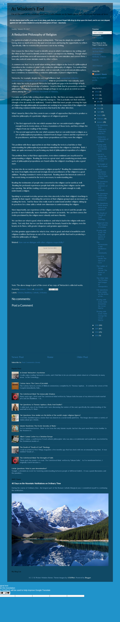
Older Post (82, 357)
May (99, 108)
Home (50, 357)
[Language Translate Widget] (102, 32)
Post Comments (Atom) (31, 362)
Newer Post (18, 357)
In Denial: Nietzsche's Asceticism (32, 373)
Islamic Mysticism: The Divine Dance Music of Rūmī (102, 174)
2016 (97, 325)
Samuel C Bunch (100, 74)
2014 (97, 332)
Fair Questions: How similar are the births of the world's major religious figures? (50, 415)
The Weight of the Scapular (102, 165)
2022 (97, 92)
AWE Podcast (97, 66)
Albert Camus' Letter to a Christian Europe (36, 437)
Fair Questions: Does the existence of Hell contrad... (102, 186)
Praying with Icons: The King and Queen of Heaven (101, 235)
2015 (97, 329)
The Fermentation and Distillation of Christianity (102, 247)
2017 (97, 99)
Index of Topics (98, 48)
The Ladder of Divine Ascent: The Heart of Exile (102, 270)
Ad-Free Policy (97, 51)
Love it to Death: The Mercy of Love (101, 259)
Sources (95, 60)
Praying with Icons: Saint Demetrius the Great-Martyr (102, 304)
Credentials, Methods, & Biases (99, 56)
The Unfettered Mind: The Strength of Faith (36, 458)
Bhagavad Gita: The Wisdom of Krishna (102, 225)
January (100, 122)
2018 (97, 95)
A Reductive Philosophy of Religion (102, 139)
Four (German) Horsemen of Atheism (42, 92)
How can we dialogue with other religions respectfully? (41, 242)
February (100, 119)
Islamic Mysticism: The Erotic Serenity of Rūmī (38, 426)
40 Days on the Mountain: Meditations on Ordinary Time (36, 483)
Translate (97, 38)
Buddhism (28, 293)
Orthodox (43, 293)
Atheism (20, 293)
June (99, 105)
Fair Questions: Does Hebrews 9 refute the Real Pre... (102, 129)
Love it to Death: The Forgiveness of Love (102, 157)
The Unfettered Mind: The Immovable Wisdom (37, 394)
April (99, 112)
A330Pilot (71, 578)
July (98, 102)
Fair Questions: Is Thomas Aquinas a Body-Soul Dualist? (41, 405)
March (99, 115)
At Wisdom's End (27, 8)
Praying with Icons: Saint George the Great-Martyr (102, 316)
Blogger (88, 578)
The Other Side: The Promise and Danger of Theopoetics (102, 282)
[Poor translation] (7, 593)
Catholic (36, 293)
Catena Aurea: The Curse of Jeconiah (34, 383)
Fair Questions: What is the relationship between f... (102, 197)
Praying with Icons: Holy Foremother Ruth (102, 148)
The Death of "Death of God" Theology (102, 216)
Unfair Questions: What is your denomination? (29, 468)
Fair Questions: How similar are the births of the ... (102, 293)
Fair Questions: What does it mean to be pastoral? (102, 206)
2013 (97, 335)
